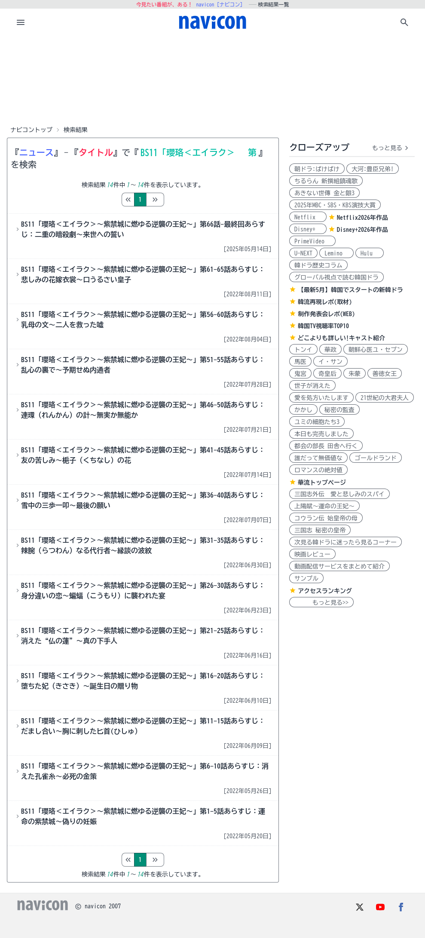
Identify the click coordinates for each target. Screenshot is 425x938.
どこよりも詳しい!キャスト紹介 (341, 338)
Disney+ (307, 229)
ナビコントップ (31, 130)
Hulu (370, 253)
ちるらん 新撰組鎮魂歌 (326, 181)
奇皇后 (327, 374)
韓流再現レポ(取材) (325, 302)
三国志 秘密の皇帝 (320, 530)
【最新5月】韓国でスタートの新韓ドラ (350, 290)
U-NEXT (303, 253)
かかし (303, 410)
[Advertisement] (212, 79)
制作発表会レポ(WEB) (326, 314)
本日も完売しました (321, 434)
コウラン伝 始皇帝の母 (326, 518)
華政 (330, 350)
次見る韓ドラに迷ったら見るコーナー (345, 542)
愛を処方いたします (321, 398)
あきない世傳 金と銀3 (324, 193)
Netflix (307, 217)
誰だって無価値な (318, 458)
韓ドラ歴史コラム (318, 265)
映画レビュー (312, 554)
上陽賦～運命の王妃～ (324, 506)
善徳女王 (385, 374)
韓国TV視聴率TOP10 (323, 326)
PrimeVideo (312, 241)
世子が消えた (312, 386)
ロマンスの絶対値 (318, 470)
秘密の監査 (339, 410)
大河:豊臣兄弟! (373, 169)
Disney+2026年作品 (362, 230)
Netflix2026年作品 (362, 218)
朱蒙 (355, 374)
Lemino (336, 253)
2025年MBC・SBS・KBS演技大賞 (335, 205)
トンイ (303, 350)
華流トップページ (322, 483)
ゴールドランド (376, 458)
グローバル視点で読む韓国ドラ (336, 277)
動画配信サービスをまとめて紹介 (339, 566)
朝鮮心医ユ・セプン (376, 350)
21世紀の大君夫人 (385, 398)
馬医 (300, 362)
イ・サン (330, 362)
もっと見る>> (321, 603)
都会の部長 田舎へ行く (326, 446)
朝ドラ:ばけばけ (316, 169)
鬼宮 (300, 374)
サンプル (306, 578)
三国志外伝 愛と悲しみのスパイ (339, 494)
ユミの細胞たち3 (316, 422)
